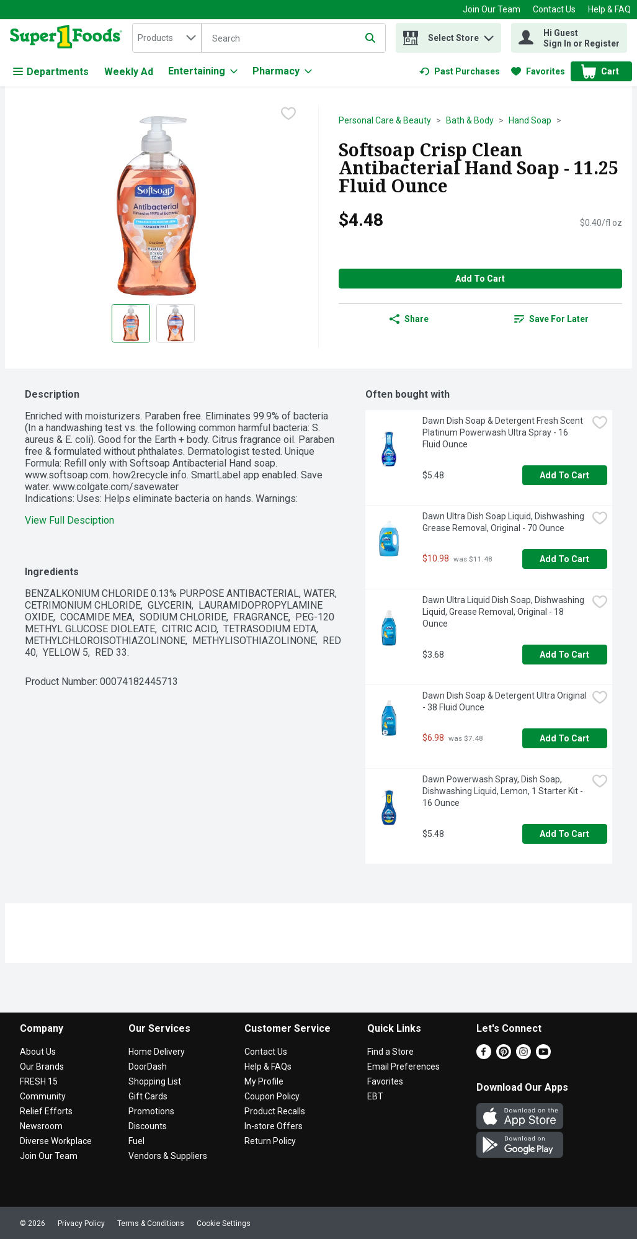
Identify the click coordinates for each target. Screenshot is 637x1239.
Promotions (151, 1111)
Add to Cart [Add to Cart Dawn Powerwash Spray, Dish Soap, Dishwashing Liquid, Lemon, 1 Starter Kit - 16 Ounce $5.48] (564, 834)
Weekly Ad (128, 72)
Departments (51, 72)
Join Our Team (491, 9)
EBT (375, 1096)
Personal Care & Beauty (385, 120)
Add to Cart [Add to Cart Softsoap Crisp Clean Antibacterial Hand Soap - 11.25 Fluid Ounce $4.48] (480, 279)
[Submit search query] (370, 38)
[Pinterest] (503, 1056)
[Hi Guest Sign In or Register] (569, 38)
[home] (68, 38)
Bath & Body (470, 120)
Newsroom (41, 1126)
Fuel (136, 1141)
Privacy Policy (81, 1223)
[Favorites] (538, 71)
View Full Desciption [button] (69, 520)
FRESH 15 (39, 1081)
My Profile (263, 1081)
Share (409, 319)
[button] (489, 35)
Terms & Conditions (150, 1223)
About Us (38, 1052)
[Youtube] (543, 1056)
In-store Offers (273, 1126)
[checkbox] (288, 114)
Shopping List (154, 1081)
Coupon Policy (272, 1096)
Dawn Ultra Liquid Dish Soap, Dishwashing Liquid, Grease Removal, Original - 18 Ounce (504, 611)
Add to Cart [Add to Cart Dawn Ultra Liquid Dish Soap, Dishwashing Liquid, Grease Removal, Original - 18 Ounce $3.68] (564, 655)
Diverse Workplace (56, 1141)
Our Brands (42, 1066)
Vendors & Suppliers (167, 1156)
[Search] (293, 38)
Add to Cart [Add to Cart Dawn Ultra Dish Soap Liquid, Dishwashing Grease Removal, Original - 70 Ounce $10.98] (564, 559)
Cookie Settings (224, 1223)
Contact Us (554, 9)
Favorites (385, 1081)
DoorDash (147, 1066)
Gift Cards (147, 1096)
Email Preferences (403, 1066)
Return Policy (270, 1141)
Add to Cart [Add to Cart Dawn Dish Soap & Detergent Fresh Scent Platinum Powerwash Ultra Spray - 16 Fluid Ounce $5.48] (564, 475)
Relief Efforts (46, 1111)
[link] (460, 71)
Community (43, 1096)
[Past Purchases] (460, 71)
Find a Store (390, 1052)
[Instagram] (523, 1056)
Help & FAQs (268, 1066)
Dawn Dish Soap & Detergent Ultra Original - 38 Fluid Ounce (504, 701)
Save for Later (551, 319)
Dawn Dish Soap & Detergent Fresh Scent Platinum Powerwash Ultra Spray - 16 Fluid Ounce (503, 432)
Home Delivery (156, 1052)
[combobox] (167, 38)
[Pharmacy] (282, 71)
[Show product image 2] (175, 323)
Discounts (147, 1126)
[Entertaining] (203, 71)
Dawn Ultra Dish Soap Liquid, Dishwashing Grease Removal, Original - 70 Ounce (504, 522)
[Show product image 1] (131, 323)
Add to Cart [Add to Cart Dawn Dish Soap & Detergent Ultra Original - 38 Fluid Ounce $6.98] (564, 738)
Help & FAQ (609, 9)
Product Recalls (274, 1111)
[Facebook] (483, 1056)
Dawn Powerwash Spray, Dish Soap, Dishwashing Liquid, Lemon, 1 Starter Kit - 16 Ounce (503, 791)
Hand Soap (530, 120)
